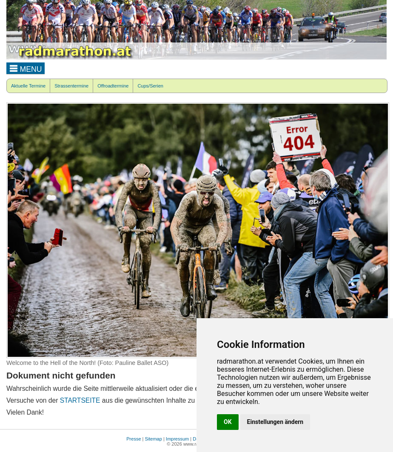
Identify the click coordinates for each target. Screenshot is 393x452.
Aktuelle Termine (28, 85)
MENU (25, 67)
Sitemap (153, 438)
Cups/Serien (150, 85)
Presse (133, 438)
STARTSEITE (80, 400)
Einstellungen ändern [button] (275, 421)
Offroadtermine (112, 85)
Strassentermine (71, 85)
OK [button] (228, 421)
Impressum (177, 438)
